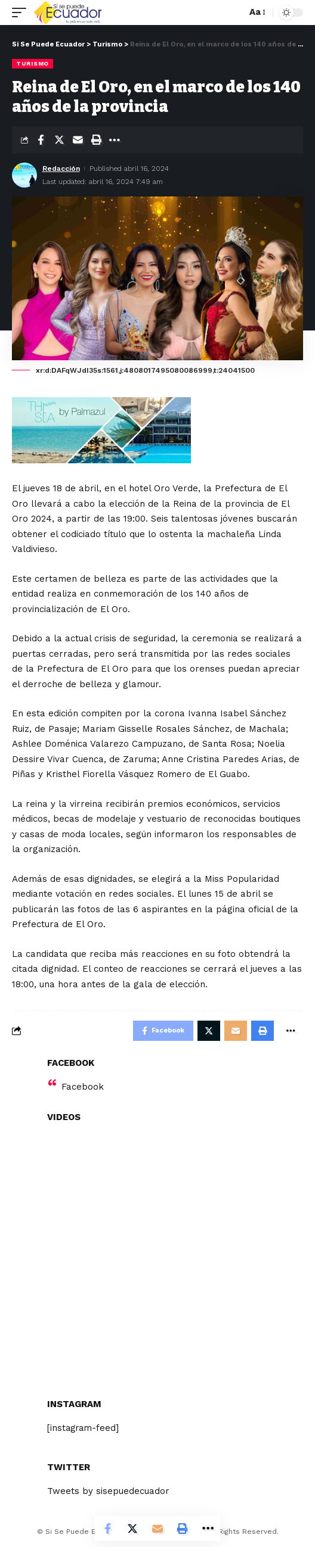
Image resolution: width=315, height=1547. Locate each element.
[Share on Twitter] (59, 139)
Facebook (82, 1086)
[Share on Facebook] (40, 139)
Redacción (61, 168)
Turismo (32, 63)
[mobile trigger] (22, 12)
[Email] (77, 139)
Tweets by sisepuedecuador (108, 1491)
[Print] (96, 139)
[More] (114, 139)
